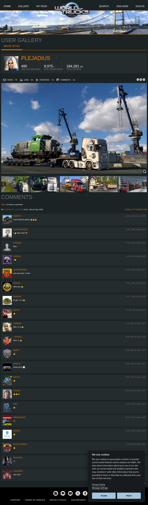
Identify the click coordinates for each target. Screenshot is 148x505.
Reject (129, 496)
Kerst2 (16, 431)
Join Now (122, 6)
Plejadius (35, 58)
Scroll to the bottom (136, 210)
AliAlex (16, 391)
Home (7, 6)
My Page (42, 6)
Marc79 (16, 364)
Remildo (17, 297)
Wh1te (16, 310)
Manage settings (100, 488)
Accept (104, 496)
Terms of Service (35, 500)
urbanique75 (19, 417)
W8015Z (16, 377)
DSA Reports (78, 500)
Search (104, 6)
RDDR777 (17, 216)
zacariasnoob (20, 229)
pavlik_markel (20, 444)
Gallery (23, 6)
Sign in (4, 205)
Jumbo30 (17, 323)
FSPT (15, 404)
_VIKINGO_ (17, 337)
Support (15, 500)
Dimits (16, 350)
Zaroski (17, 256)
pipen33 (16, 283)
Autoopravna (20, 270)
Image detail (12, 46)
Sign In (139, 6)
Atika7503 (17, 458)
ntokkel (17, 243)
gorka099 (17, 471)
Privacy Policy (58, 500)
